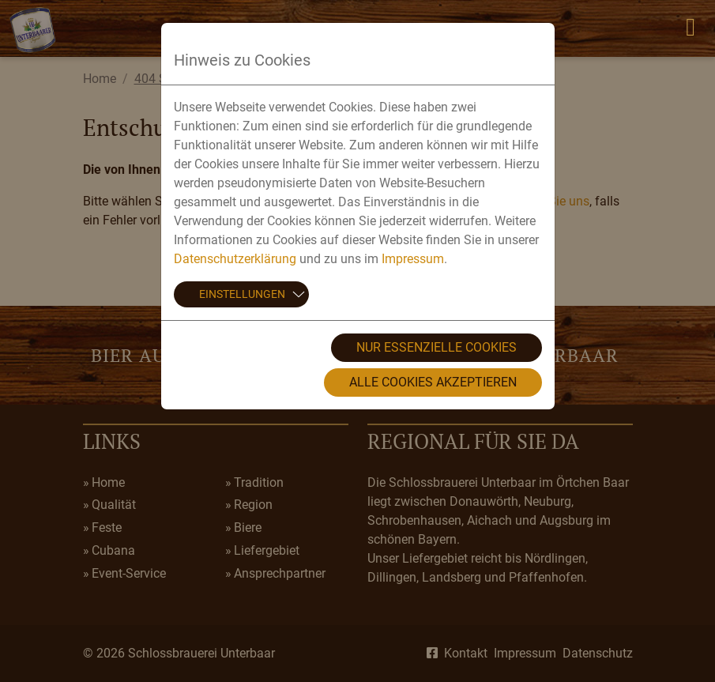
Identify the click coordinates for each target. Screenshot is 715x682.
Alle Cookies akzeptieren (433, 382)
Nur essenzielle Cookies (436, 347)
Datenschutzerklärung (235, 258)
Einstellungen (242, 294)
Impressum (413, 258)
